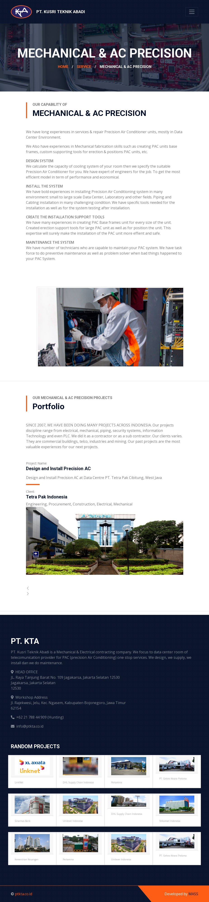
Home (63, 67)
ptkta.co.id (23, 893)
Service (84, 67)
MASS (193, 893)
